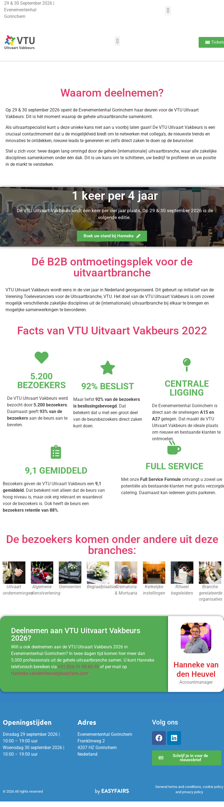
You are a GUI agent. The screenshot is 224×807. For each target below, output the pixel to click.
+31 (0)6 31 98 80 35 (78, 666)
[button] (167, 10)
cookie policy (213, 787)
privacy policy (192, 792)
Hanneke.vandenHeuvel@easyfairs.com (49, 673)
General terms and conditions (178, 787)
